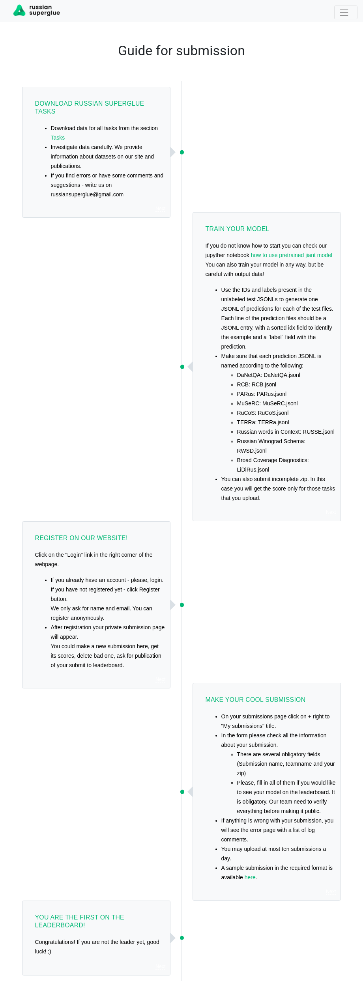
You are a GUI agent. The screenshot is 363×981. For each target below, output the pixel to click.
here (250, 877)
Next (160, 208)
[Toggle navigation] (345, 12)
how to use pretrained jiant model (291, 255)
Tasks (58, 137)
